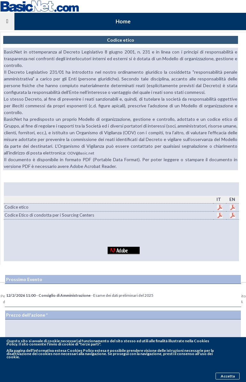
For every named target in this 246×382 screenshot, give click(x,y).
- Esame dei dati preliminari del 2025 (79, 295)
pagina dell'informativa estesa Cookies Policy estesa (60, 350)
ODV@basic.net (80, 153)
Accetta (228, 376)
